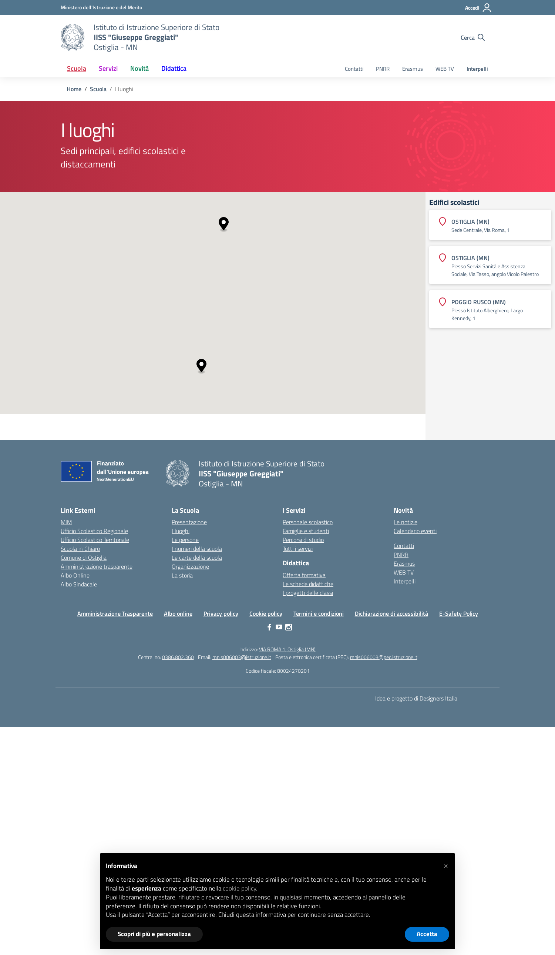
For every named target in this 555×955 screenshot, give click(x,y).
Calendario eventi (415, 530)
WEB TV (444, 68)
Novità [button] (139, 68)
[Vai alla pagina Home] (74, 88)
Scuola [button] (76, 68)
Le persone (185, 539)
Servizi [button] (108, 68)
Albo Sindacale (79, 584)
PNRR (383, 68)
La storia (182, 575)
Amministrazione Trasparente (115, 613)
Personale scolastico (308, 522)
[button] (224, 224)
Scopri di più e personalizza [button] (154, 934)
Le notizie (405, 522)
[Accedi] (478, 8)
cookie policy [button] (239, 888)
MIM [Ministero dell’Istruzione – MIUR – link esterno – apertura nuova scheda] (66, 522)
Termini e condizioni (318, 613)
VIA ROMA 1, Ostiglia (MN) (287, 649)
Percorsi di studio (303, 539)
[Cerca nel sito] (472, 37)
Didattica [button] (173, 68)
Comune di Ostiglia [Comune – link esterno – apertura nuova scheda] (84, 557)
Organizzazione (190, 566)
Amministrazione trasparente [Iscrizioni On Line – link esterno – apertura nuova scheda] (96, 566)
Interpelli (477, 68)
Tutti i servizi (298, 548)
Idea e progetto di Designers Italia (416, 698)
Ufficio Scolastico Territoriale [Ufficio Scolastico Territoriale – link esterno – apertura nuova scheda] (95, 539)
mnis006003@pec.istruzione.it (383, 657)
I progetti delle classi (308, 592)
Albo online (178, 613)
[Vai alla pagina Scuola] (98, 88)
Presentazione (189, 522)
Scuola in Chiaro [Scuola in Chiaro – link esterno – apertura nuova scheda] (80, 548)
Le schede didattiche (308, 583)
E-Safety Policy (458, 613)
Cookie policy (265, 613)
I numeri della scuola (197, 548)
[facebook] (269, 627)
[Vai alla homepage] (72, 37)
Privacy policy (221, 613)
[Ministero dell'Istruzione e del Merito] (101, 7)
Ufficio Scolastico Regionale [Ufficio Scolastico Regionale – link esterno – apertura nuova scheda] (94, 530)
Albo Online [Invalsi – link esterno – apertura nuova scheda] (75, 575)
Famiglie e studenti (306, 530)
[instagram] (288, 627)
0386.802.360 (178, 657)
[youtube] (279, 627)
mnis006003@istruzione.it (241, 657)
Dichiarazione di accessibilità (391, 613)
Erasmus (412, 68)
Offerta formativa (304, 574)
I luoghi (180, 530)
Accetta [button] (427, 934)
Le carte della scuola (197, 557)
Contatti (354, 68)
